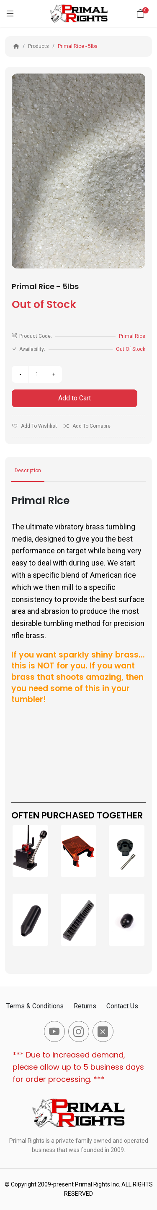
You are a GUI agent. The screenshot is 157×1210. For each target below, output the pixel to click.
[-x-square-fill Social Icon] (103, 1031)
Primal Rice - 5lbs (78, 46)
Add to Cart (74, 398)
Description (28, 470)
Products (38, 46)
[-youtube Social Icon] (54, 1031)
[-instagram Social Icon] (78, 1031)
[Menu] (10, 13)
